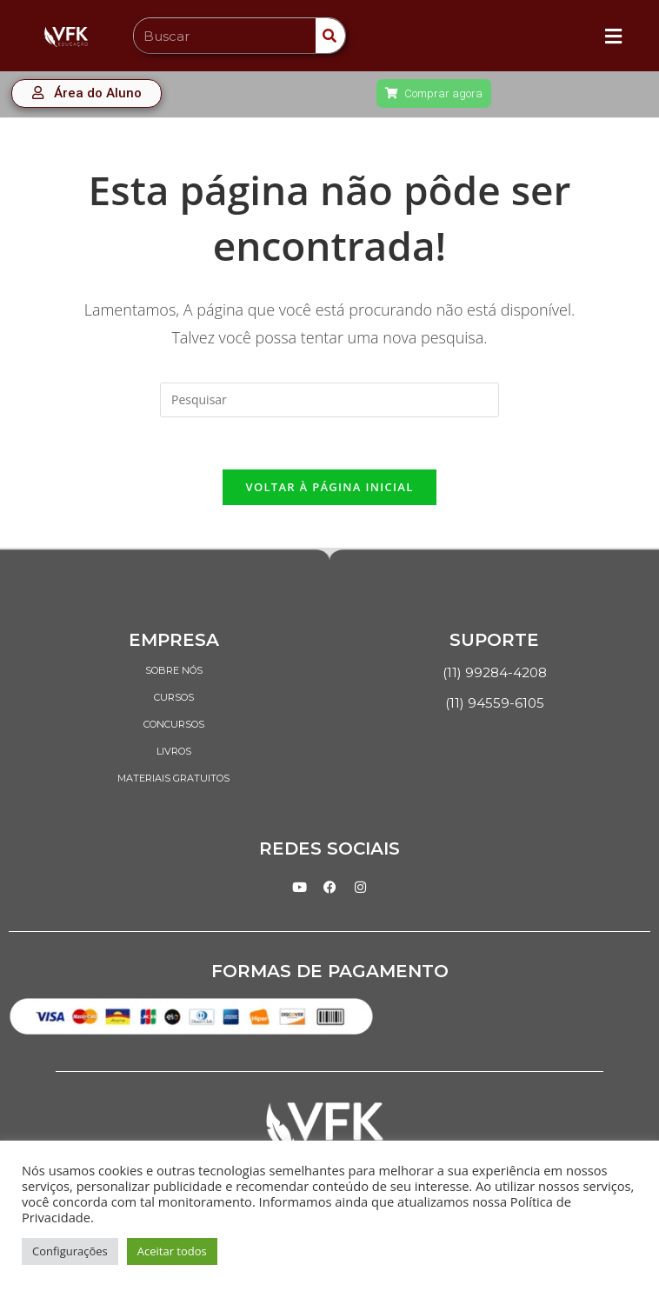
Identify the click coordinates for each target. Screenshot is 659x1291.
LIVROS (173, 751)
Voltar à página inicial (329, 487)
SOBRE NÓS (174, 670)
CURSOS (174, 697)
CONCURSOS (173, 724)
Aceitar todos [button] (172, 1251)
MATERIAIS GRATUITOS (173, 778)
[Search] (330, 35)
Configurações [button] (70, 1251)
